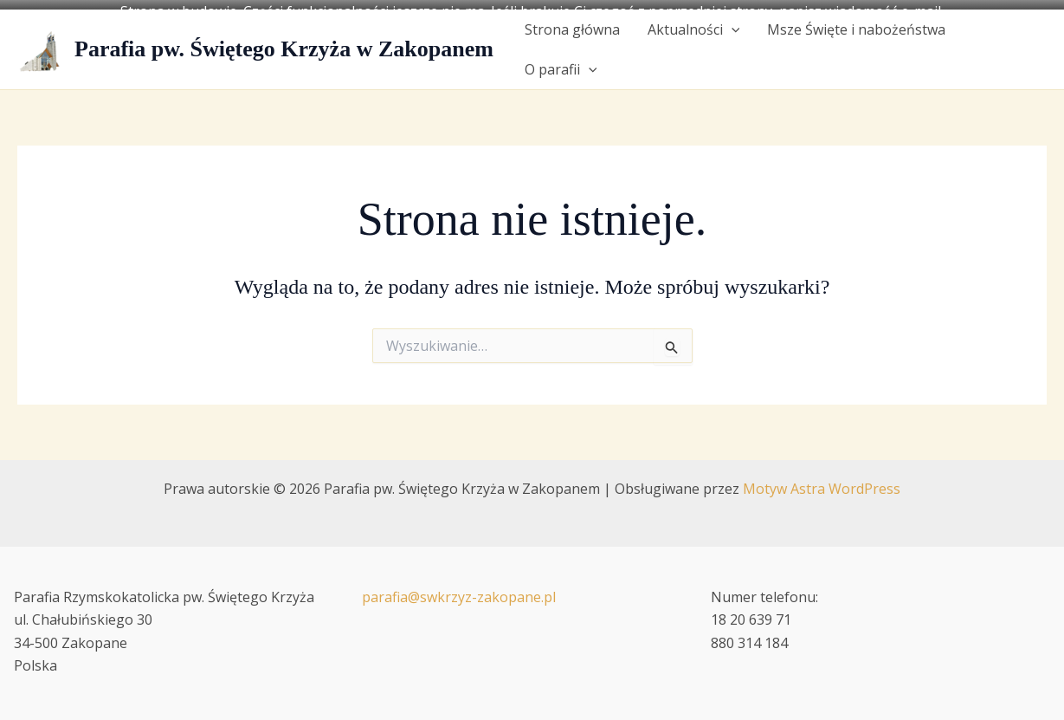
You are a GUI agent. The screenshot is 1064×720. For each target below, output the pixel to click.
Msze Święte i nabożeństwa (856, 20)
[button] (731, 21)
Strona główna (572, 20)
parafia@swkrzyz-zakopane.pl (459, 588)
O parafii (561, 61)
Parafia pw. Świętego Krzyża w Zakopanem (283, 40)
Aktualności (694, 21)
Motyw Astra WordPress (821, 480)
